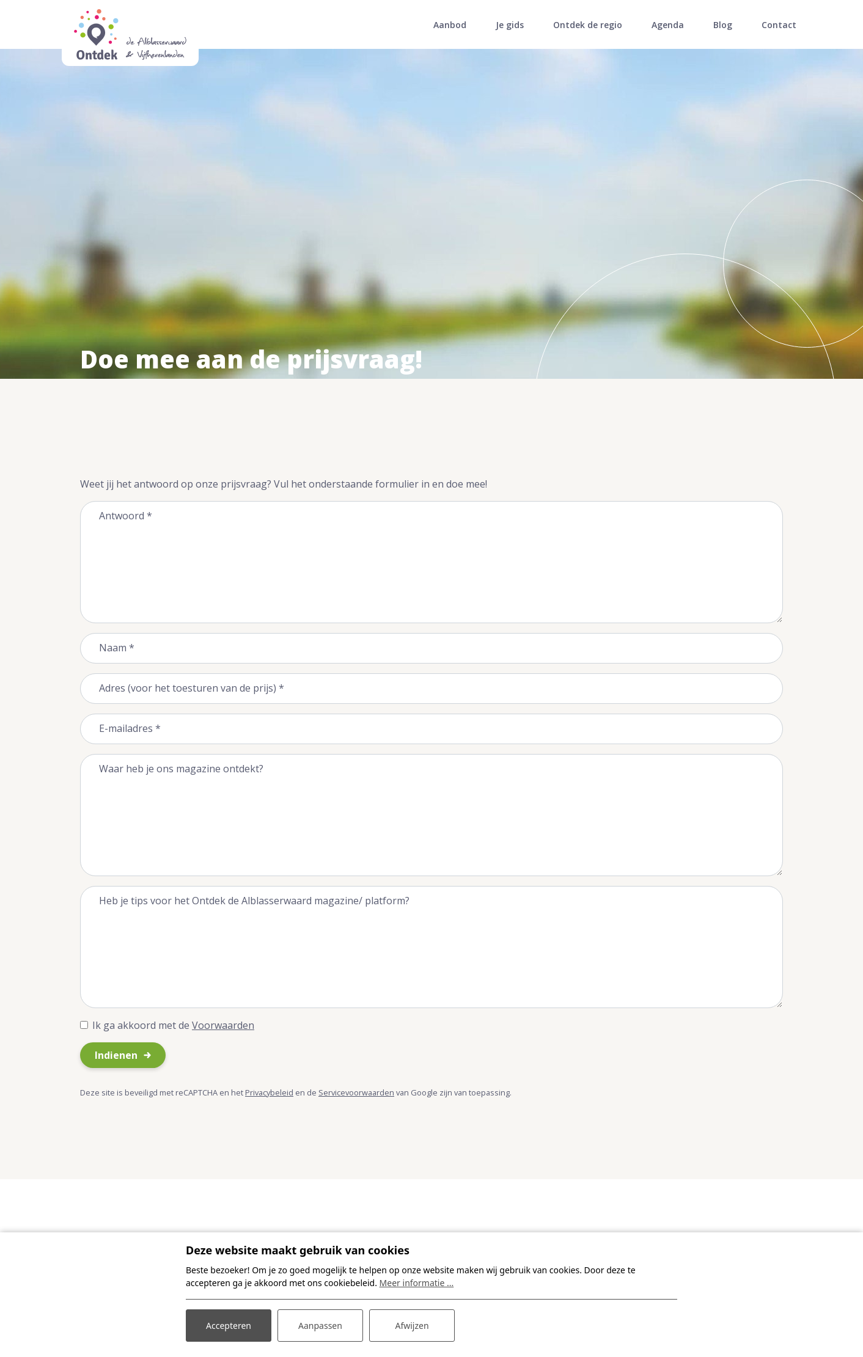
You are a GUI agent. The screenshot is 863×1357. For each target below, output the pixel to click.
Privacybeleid (269, 1092)
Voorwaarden (223, 1025)
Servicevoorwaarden (356, 1092)
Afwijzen (411, 1325)
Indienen (116, 1055)
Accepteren (228, 1325)
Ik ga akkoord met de (173, 1025)
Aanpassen (320, 1325)
